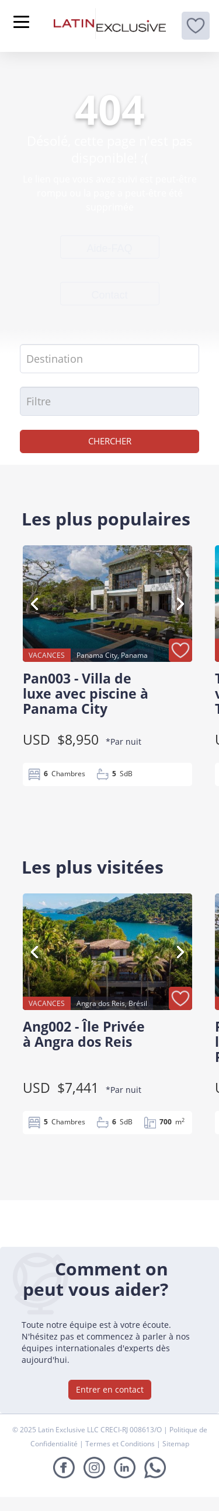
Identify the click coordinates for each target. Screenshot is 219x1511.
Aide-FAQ (109, 248)
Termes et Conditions (121, 1444)
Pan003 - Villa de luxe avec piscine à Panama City (85, 693)
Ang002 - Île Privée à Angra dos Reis (84, 1034)
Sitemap (175, 1444)
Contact (109, 294)
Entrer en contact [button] (110, 1389)
